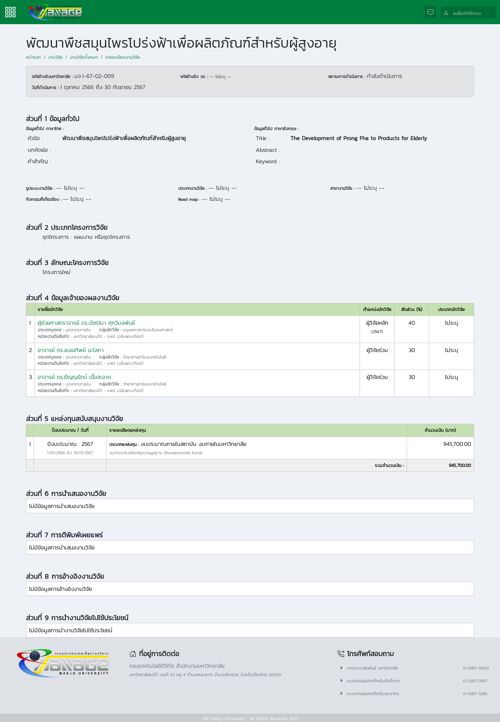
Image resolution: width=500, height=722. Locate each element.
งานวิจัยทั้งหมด (84, 57)
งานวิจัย (55, 57)
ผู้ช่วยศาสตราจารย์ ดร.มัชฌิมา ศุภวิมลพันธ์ (86, 323)
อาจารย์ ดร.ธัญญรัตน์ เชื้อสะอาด (74, 377)
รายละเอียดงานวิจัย (122, 57)
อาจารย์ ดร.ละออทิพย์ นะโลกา (71, 350)
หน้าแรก (33, 57)
